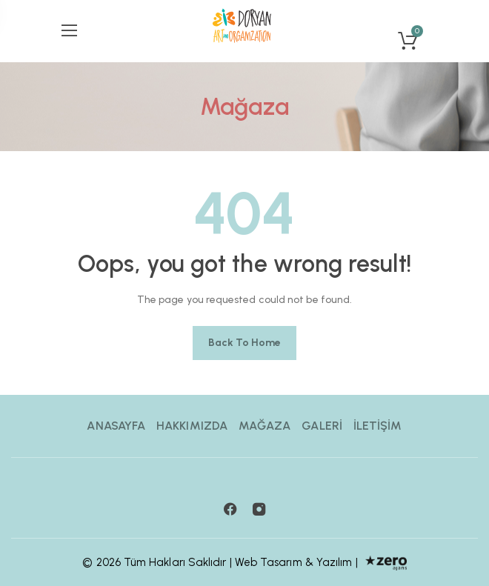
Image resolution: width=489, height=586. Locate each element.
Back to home (245, 342)
